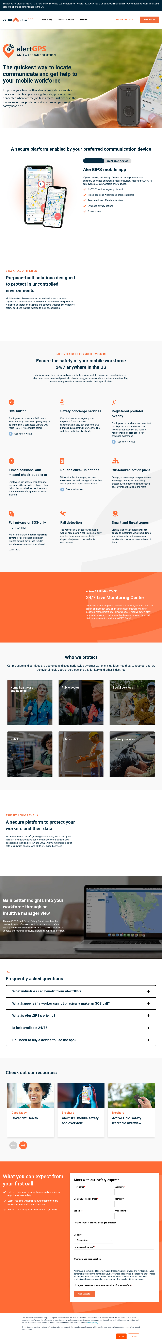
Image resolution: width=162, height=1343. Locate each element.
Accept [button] (121, 1336)
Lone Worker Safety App (85, 1288)
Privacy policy (147, 1298)
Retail (107, 1309)
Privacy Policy (92, 1323)
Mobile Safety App (82, 1293)
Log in (143, 1288)
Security (145, 1304)
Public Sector (111, 1304)
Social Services (112, 1298)
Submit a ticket (148, 1293)
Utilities (108, 1293)
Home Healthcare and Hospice (118, 1288)
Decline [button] (133, 1336)
